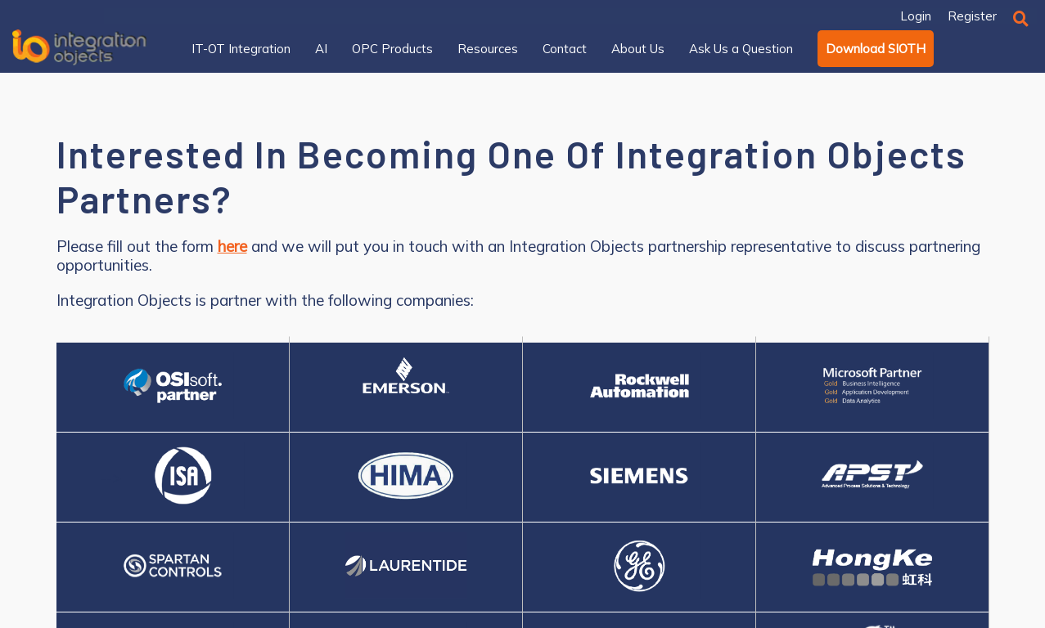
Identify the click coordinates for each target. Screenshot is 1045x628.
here (232, 246)
